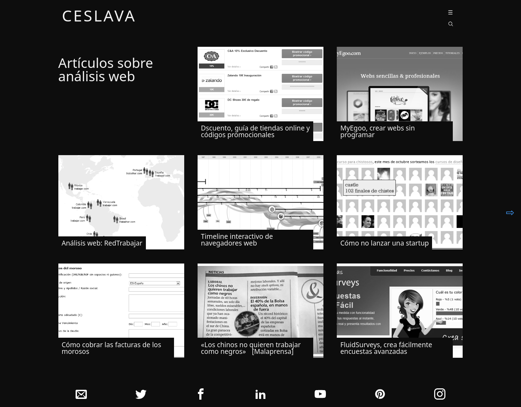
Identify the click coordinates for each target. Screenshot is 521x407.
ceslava (99, 17)
